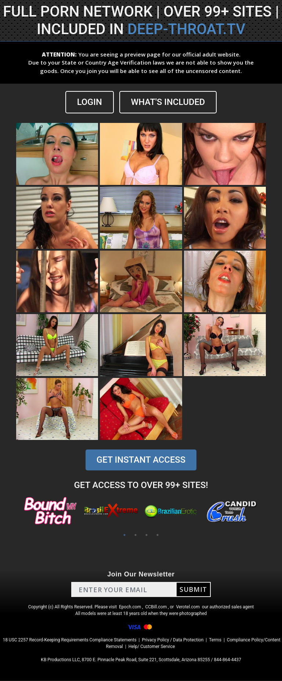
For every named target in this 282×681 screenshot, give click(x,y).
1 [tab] (124, 535)
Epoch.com (130, 607)
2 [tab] (135, 535)
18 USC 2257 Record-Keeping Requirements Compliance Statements (69, 640)
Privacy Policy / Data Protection (172, 640)
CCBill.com (156, 607)
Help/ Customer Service (152, 646)
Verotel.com (188, 607)
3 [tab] (146, 535)
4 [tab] (157, 535)
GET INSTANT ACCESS (141, 460)
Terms (215, 640)
